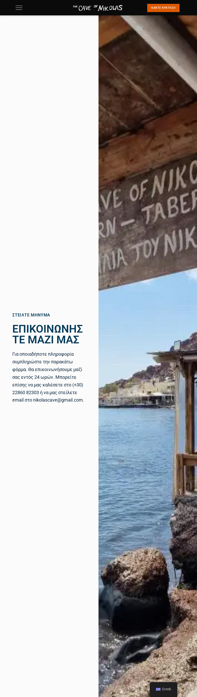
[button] (163, 8)
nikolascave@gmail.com (58, 400)
